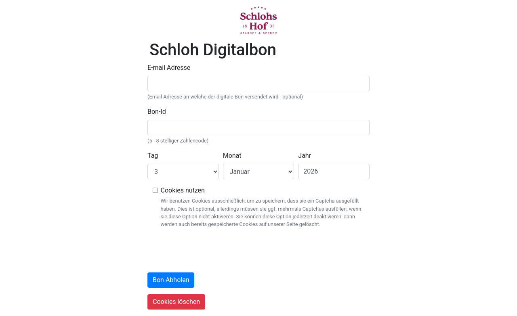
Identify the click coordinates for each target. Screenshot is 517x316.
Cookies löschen (176, 302)
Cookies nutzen (183, 190)
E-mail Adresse (168, 67)
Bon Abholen (171, 280)
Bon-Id (156, 111)
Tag (152, 155)
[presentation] (208, 250)
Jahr (304, 155)
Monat (232, 155)
